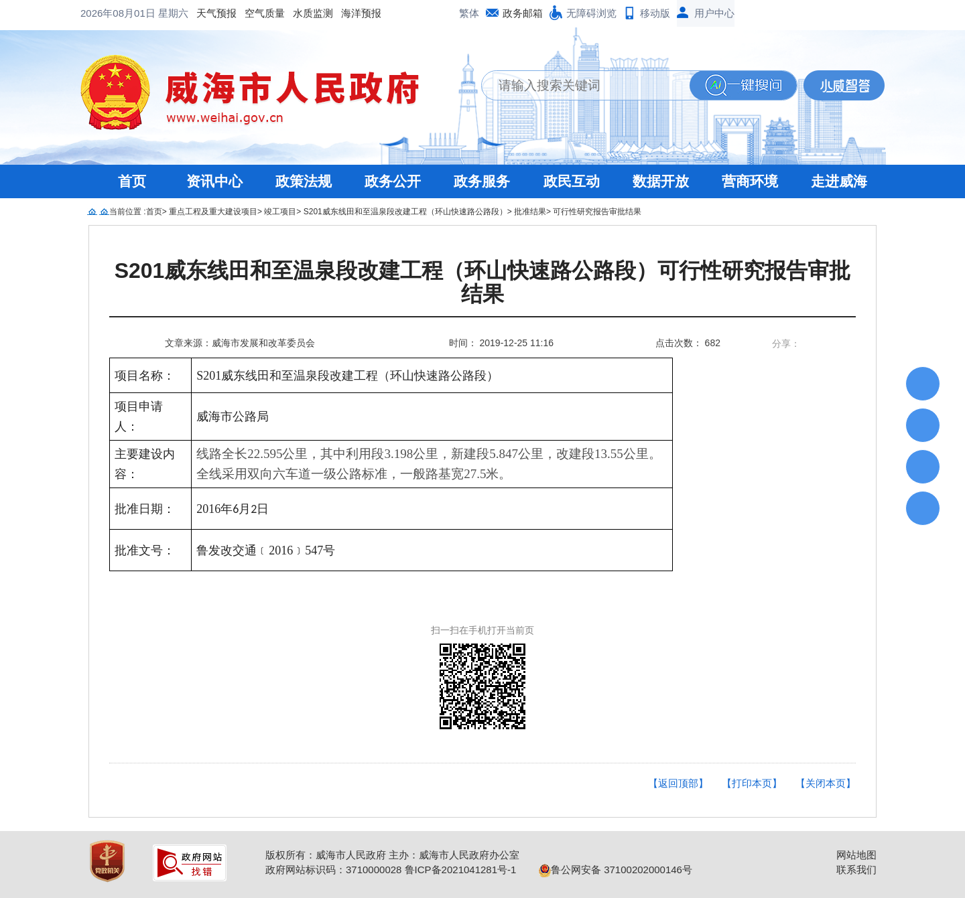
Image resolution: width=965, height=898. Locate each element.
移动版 (655, 13)
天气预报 (108, 13)
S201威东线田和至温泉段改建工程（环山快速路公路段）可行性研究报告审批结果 (483, 282)
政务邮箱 (523, 13)
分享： (786, 343)
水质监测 (205, 13)
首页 (132, 181)
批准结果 (530, 211)
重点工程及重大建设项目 (213, 211)
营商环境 (750, 181)
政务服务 (482, 181)
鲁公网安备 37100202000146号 (615, 869)
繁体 (469, 13)
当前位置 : (127, 211)
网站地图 (856, 854)
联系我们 (856, 869)
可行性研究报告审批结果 (597, 211)
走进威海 (839, 181)
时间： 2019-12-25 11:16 (501, 343)
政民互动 (571, 181)
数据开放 (661, 181)
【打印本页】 (752, 783)
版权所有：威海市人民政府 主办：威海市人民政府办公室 (392, 854)
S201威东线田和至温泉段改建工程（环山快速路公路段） (405, 211)
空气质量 (157, 13)
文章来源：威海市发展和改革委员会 (240, 343)
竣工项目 (280, 211)
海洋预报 (253, 13)
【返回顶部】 (678, 783)
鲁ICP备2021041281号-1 (461, 869)
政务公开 (393, 181)
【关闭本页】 (825, 783)
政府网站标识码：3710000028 (333, 869)
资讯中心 (214, 181)
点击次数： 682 (687, 343)
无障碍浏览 (591, 13)
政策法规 (303, 181)
